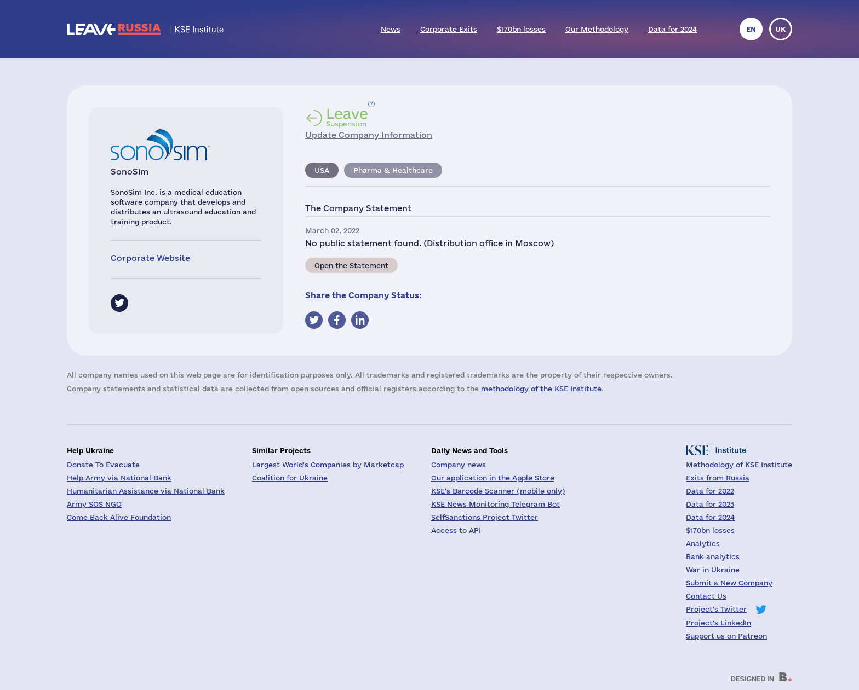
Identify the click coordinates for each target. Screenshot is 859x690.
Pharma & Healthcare (393, 170)
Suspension (347, 117)
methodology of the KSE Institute (541, 388)
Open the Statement (351, 265)
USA (321, 170)
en (751, 29)
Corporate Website (150, 258)
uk (780, 29)
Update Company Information (368, 135)
